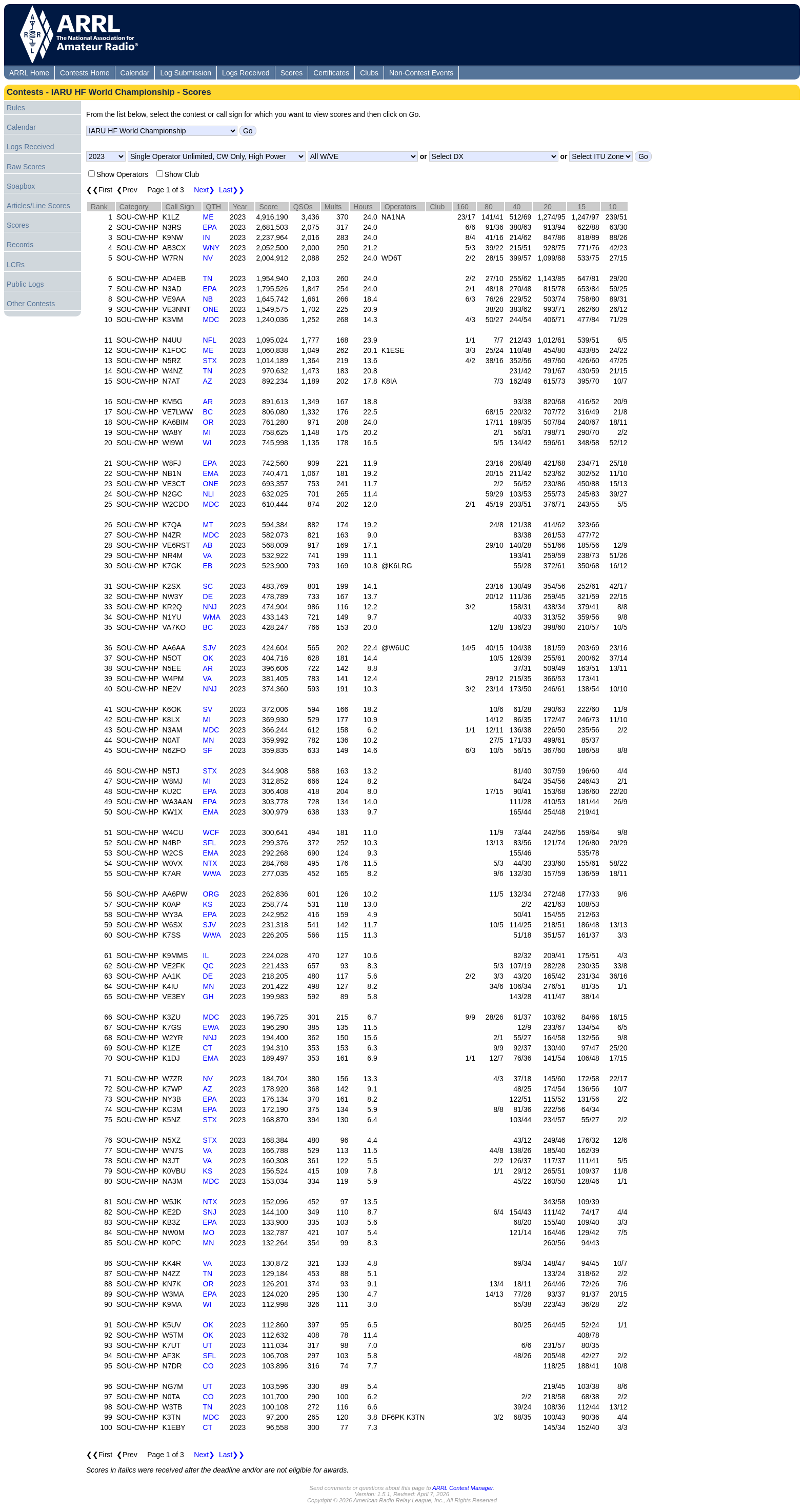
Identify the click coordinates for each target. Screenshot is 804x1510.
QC (208, 966)
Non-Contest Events (421, 73)
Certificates (331, 73)
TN (208, 278)
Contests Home (84, 73)
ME (208, 217)
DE (208, 596)
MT (208, 525)
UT (208, 1345)
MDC (211, 319)
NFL (209, 340)
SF (207, 750)
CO (208, 1366)
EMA (210, 473)
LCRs (16, 265)
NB (208, 299)
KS (208, 904)
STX (210, 360)
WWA (212, 873)
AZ (207, 381)
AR (208, 402)
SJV (209, 648)
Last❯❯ (232, 190)
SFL (209, 843)
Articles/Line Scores (38, 206)
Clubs (369, 73)
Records (20, 245)
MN (208, 740)
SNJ (209, 1212)
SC (208, 586)
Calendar (135, 73)
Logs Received (246, 73)
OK (208, 658)
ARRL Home (29, 73)
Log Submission (185, 73)
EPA (210, 227)
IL (206, 955)
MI (207, 432)
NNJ (210, 607)
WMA (211, 617)
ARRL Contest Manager (462, 1488)
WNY (211, 248)
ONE (210, 309)
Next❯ (204, 190)
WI (207, 443)
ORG (211, 894)
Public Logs (25, 284)
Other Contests (31, 304)
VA (207, 555)
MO (209, 1232)
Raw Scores (26, 167)
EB (208, 566)
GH (208, 996)
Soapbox (21, 186)
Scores (291, 73)
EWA (211, 1027)
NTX (210, 863)
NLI (208, 494)
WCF (211, 832)
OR (208, 422)
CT (208, 1048)
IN (206, 237)
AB (208, 545)
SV (208, 709)
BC (208, 412)
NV (208, 258)
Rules (16, 108)
